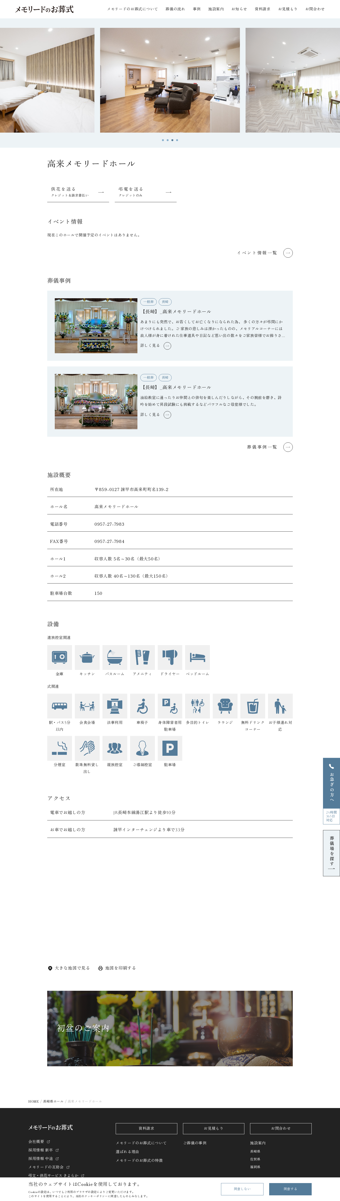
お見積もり (288, 9)
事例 (197, 9)
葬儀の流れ (175, 9)
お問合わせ (315, 9)
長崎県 (255, 1151)
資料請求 (263, 9)
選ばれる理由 (127, 1152)
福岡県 (255, 1167)
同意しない (242, 1189)
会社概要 (36, 1141)
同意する (290, 1189)
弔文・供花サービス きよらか (53, 1175)
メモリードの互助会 (46, 1167)
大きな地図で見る (72, 968)
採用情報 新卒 (40, 1150)
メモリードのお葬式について (141, 1143)
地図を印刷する (120, 968)
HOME (33, 1101)
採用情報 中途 (40, 1158)
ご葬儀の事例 (195, 1143)
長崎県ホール (53, 1101)
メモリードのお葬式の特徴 (139, 1160)
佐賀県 (255, 1159)
